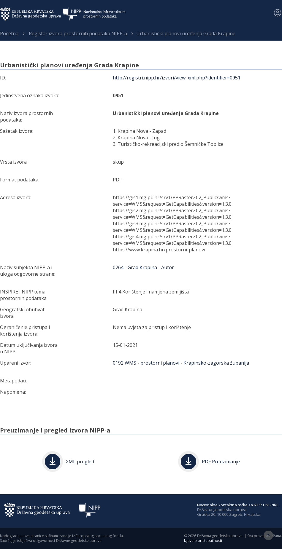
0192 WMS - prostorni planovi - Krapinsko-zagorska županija (181, 363)
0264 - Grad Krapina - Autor (143, 267)
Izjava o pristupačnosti (203, 540)
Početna (9, 33)
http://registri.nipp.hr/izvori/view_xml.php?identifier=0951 (176, 77)
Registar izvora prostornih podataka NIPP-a (78, 33)
